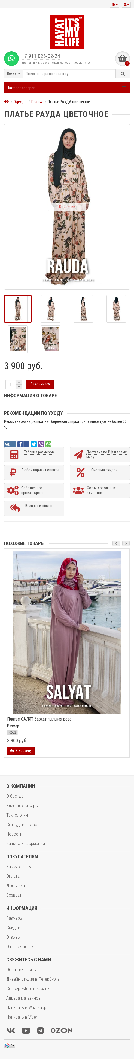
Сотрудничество (21, 824)
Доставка (15, 885)
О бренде (15, 796)
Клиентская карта (22, 805)
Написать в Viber (21, 1017)
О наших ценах (20, 946)
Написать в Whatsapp (26, 1007)
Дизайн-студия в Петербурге (33, 979)
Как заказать (18, 866)
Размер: (13, 726)
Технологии (17, 815)
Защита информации (25, 843)
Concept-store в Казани (28, 988)
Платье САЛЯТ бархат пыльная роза (39, 719)
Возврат (14, 895)
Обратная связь (21, 969)
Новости (14, 834)
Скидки (13, 927)
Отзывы (13, 937)
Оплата (13, 876)
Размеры (14, 918)
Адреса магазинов (23, 998)
